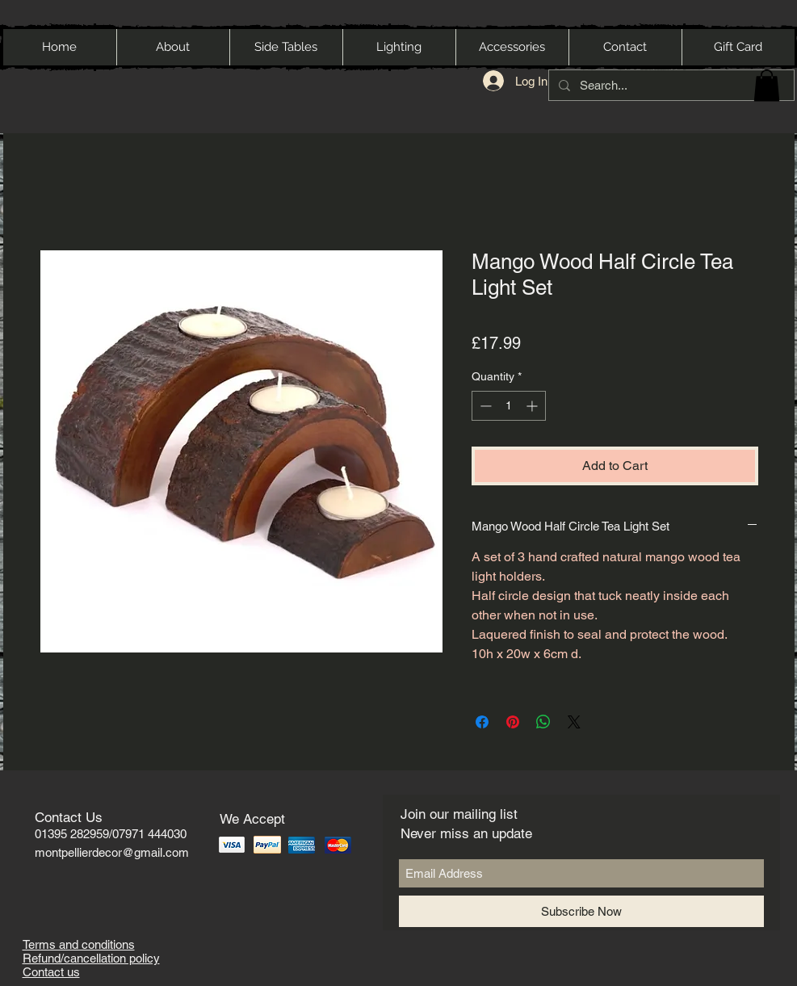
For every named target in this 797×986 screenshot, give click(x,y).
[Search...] (670, 85)
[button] (766, 85)
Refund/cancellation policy (91, 958)
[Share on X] (574, 722)
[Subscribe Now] (581, 911)
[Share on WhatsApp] (543, 722)
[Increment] (533, 406)
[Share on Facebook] (482, 722)
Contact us (51, 972)
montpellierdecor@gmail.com (112, 852)
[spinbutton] (508, 406)
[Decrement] (484, 406)
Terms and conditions (79, 944)
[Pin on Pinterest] (512, 722)
